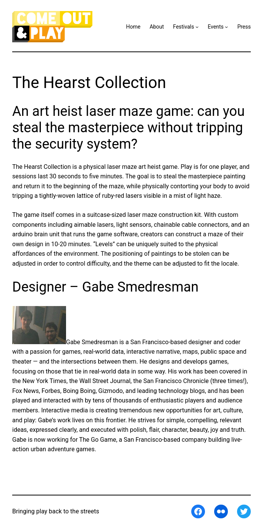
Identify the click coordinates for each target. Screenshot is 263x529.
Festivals (183, 27)
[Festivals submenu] (196, 26)
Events (215, 27)
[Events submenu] (226, 26)
